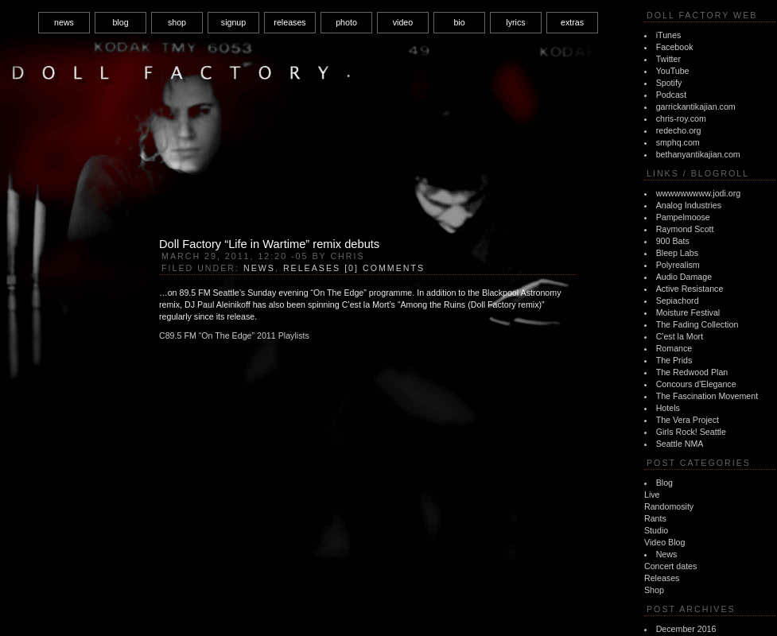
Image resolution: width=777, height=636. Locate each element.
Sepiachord (677, 300)
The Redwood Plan (692, 372)
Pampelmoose (683, 217)
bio (458, 22)
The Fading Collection (697, 324)
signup (233, 22)
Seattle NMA (680, 443)
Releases (661, 578)
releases (289, 22)
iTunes (669, 35)
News (667, 554)
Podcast (671, 94)
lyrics (515, 22)
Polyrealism (678, 265)
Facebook (674, 47)
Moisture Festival (688, 312)
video (403, 22)
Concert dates (670, 566)
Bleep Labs (677, 253)
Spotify (669, 82)
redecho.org (678, 130)
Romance (674, 348)
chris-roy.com (681, 118)
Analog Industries (688, 205)
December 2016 (686, 629)
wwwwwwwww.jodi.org (698, 193)
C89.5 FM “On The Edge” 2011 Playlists (234, 335)
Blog (664, 482)
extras (572, 22)
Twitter (668, 59)
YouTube (673, 71)
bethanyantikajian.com (698, 154)
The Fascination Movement (707, 396)
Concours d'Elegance (696, 384)
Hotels (668, 408)
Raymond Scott (685, 229)
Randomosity (668, 506)
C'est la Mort (679, 336)
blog (120, 22)
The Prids (674, 360)
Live (652, 494)
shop (177, 22)
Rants (655, 518)
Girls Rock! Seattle (691, 431)
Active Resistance (690, 288)
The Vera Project (687, 420)
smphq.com (678, 142)
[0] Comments (384, 268)
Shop (654, 590)
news (64, 22)
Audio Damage (684, 276)
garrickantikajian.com (696, 106)
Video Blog (664, 542)
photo (346, 22)
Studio (656, 530)
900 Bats (673, 241)
